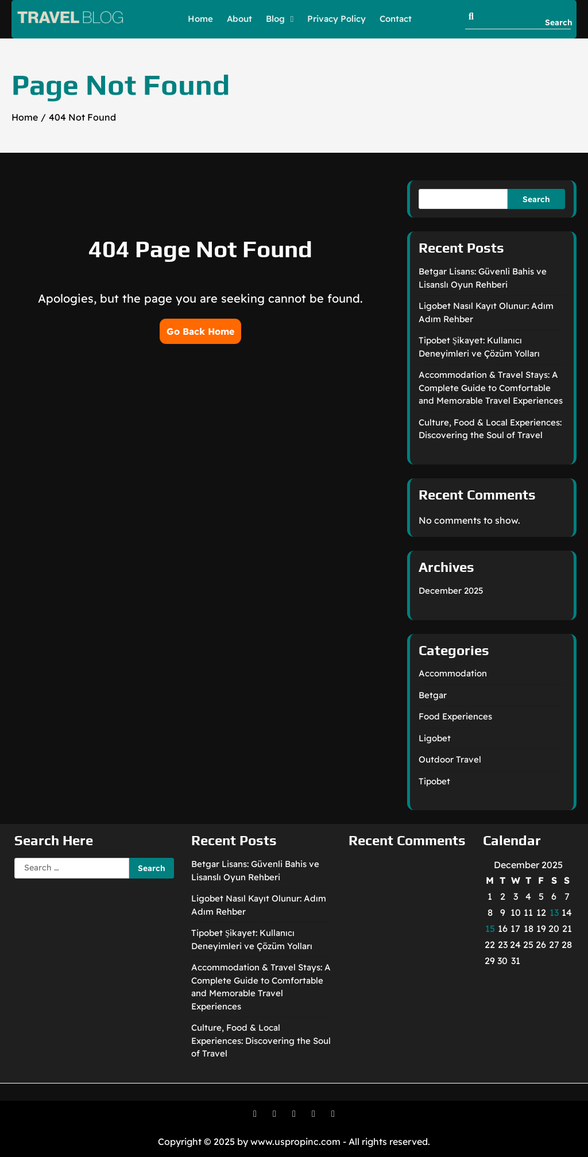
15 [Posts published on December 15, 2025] (490, 928)
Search (536, 199)
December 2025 (451, 590)
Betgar (433, 695)
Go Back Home (200, 331)
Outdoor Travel (450, 759)
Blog (275, 18)
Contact (396, 18)
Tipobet (434, 781)
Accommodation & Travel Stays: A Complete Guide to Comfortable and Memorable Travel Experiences (491, 387)
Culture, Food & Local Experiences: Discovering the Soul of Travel (261, 1040)
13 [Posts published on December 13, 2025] (554, 912)
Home (200, 18)
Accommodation (453, 673)
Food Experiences (455, 716)
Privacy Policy (336, 18)
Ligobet (435, 738)
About (239, 18)
